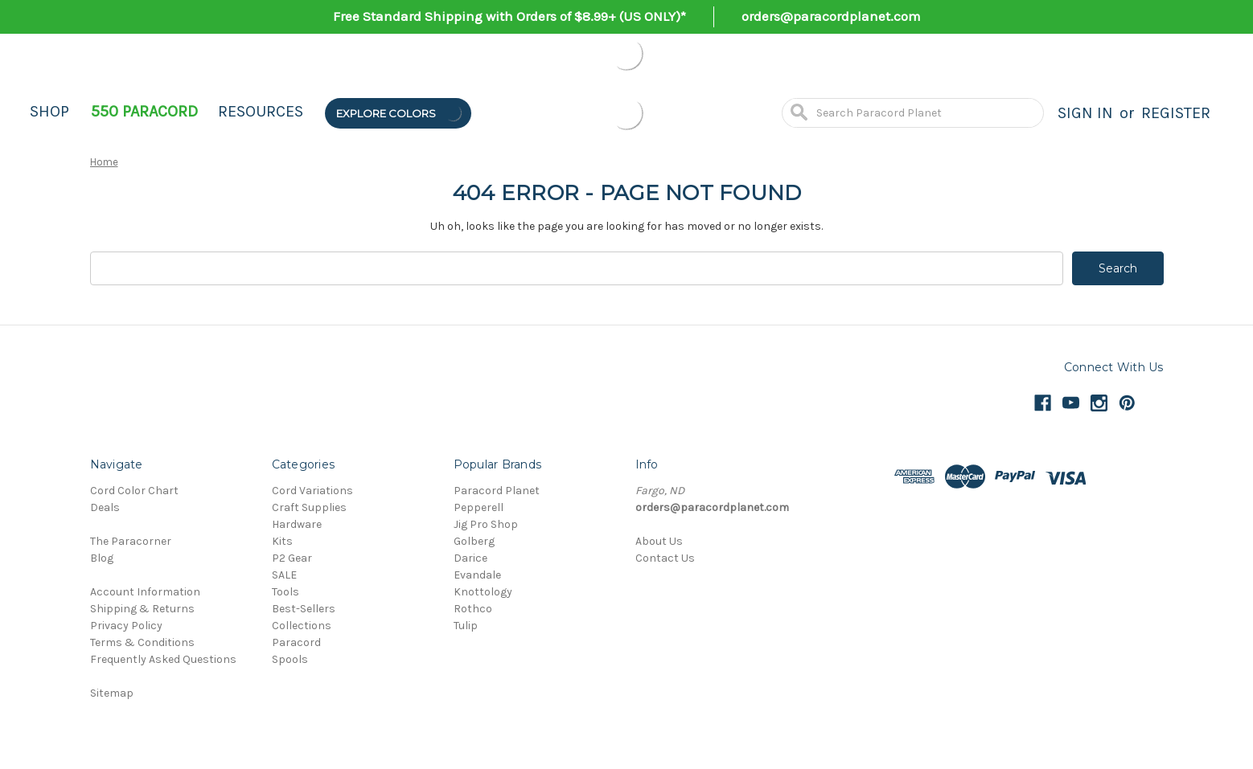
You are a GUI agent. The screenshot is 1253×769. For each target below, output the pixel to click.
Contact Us (665, 558)
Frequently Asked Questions (163, 659)
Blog (101, 558)
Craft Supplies (309, 507)
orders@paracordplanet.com (831, 16)
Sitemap (112, 693)
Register (1175, 113)
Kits (282, 541)
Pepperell (478, 507)
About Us (659, 541)
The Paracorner (130, 541)
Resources (260, 111)
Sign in (1085, 113)
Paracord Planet (497, 490)
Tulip (466, 625)
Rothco (473, 609)
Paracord (296, 642)
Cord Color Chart (134, 490)
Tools (285, 592)
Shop (49, 111)
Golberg (474, 541)
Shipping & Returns (142, 609)
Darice (470, 558)
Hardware (297, 524)
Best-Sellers (303, 609)
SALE (284, 575)
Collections (301, 625)
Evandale (477, 575)
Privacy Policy (126, 625)
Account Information (145, 592)
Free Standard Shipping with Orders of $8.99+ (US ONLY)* (509, 16)
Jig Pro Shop (486, 524)
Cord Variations (312, 490)
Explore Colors (399, 113)
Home (104, 162)
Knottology (483, 592)
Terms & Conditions (142, 642)
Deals (105, 507)
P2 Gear (292, 558)
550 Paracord (144, 111)
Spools (290, 659)
